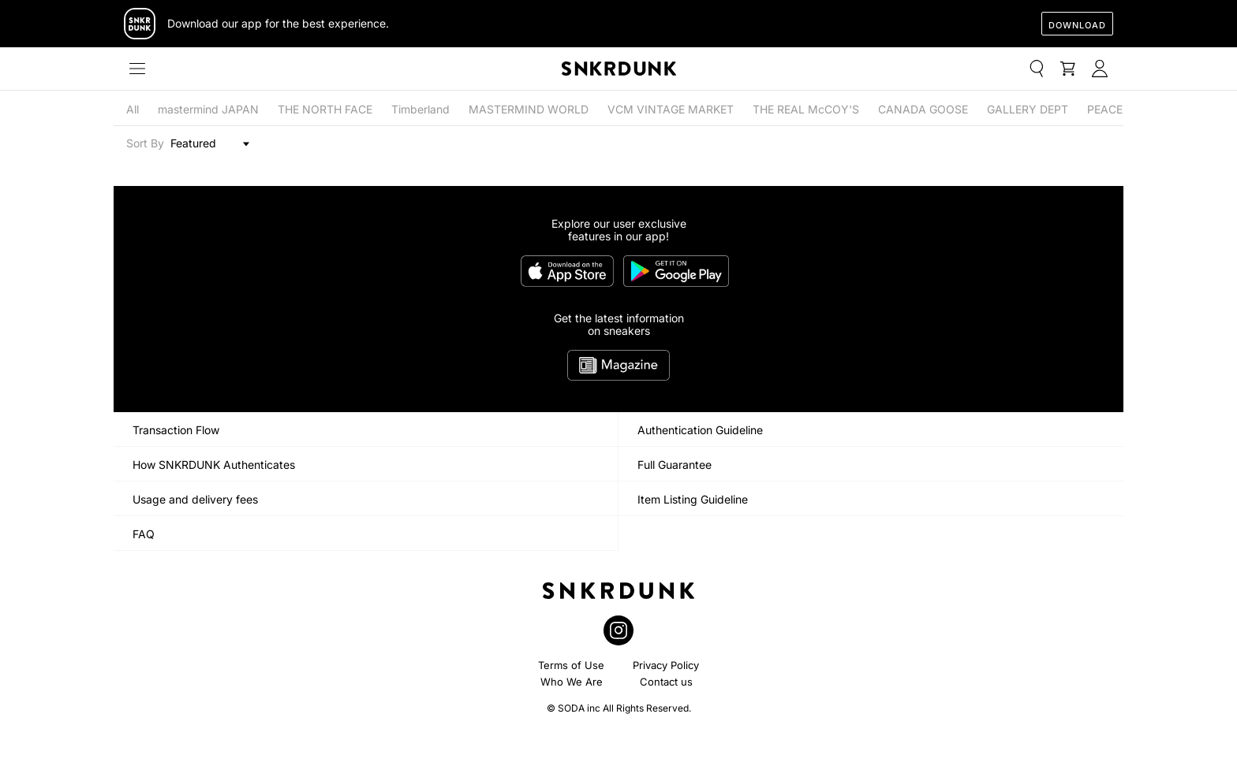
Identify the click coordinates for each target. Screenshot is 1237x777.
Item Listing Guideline (692, 499)
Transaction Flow (176, 430)
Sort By (145, 143)
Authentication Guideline (700, 430)
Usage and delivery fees (195, 499)
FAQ (144, 534)
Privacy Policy (666, 665)
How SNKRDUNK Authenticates (214, 464)
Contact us (666, 681)
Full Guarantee (674, 464)
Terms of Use (571, 665)
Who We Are (571, 681)
